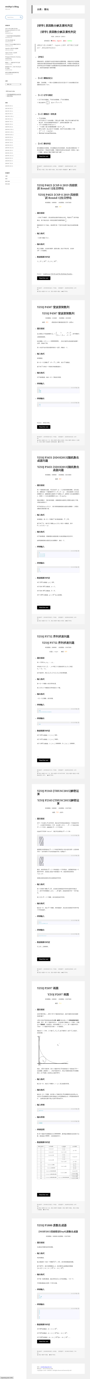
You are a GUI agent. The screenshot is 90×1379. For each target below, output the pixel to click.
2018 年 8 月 (8, 161)
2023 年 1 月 (8, 111)
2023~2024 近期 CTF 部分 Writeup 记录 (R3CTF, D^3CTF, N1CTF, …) (12, 30)
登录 (6, 178)
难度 (43, 296)
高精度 (40, 1215)
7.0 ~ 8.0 (48, 977)
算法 (40, 174)
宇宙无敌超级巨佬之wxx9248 (14, 94)
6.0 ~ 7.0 (48, 445)
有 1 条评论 (73, 174)
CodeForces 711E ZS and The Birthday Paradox (57, 279)
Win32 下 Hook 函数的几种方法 (13, 44)
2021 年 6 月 (8, 119)
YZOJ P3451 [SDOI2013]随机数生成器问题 (58, 464)
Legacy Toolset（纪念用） (11, 52)
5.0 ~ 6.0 (48, 296)
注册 (6, 176)
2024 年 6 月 (8, 106)
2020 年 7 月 (8, 121)
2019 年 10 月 (8, 134)
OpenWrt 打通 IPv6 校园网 (11, 48)
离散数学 (65, 174)
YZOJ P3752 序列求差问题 (53, 641)
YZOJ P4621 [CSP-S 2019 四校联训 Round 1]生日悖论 (57, 191)
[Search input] (13, 17)
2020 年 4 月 (8, 127)
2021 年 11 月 (8, 116)
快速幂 (48, 447)
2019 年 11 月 (8, 132)
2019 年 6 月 (8, 145)
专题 (43, 174)
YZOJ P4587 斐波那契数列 (53, 312)
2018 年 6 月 (8, 166)
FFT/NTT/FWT (61, 780)
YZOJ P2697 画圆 (47, 993)
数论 (54, 174)
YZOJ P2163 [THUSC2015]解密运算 (58, 799)
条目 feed (7, 181)
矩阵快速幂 (54, 447)
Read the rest (43, 160)
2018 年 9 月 (8, 158)
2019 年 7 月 (8, 142)
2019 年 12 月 (8, 129)
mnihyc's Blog (12, 6)
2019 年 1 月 (8, 155)
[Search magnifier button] (21, 17)
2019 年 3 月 (8, 150)
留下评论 (65, 296)
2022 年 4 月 (8, 113)
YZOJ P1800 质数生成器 (52, 1230)
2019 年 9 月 (8, 137)
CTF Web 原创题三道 (10, 40)
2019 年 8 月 (8, 140)
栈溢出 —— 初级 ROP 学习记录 (12, 62)
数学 (50, 174)
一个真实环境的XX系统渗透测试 (12, 36)
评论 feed (7, 184)
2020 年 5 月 (8, 124)
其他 (78, 1213)
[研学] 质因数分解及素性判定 (12, 72)
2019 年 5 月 (8, 148)
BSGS (63, 445)
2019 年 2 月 (8, 153)
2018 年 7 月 (8, 163)
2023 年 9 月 (8, 108)
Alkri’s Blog (10, 96)
